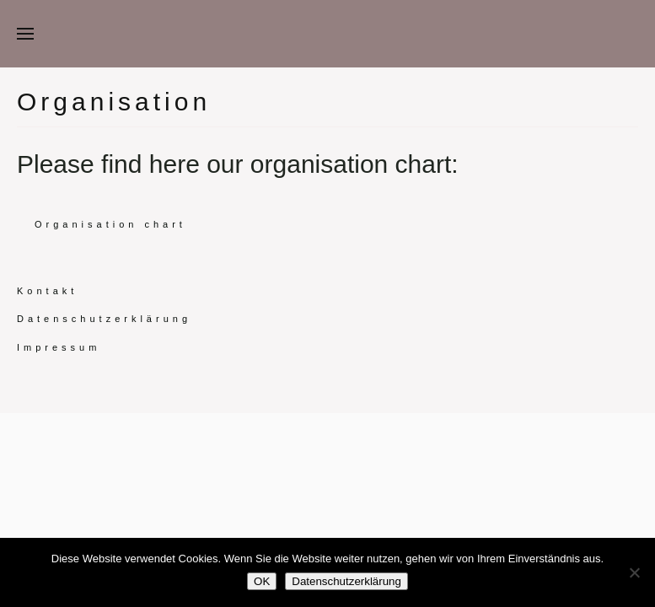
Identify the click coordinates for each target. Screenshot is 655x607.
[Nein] (633, 572)
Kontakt (47, 291)
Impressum (58, 347)
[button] (25, 33)
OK (262, 581)
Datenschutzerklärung (104, 319)
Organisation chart (110, 224)
